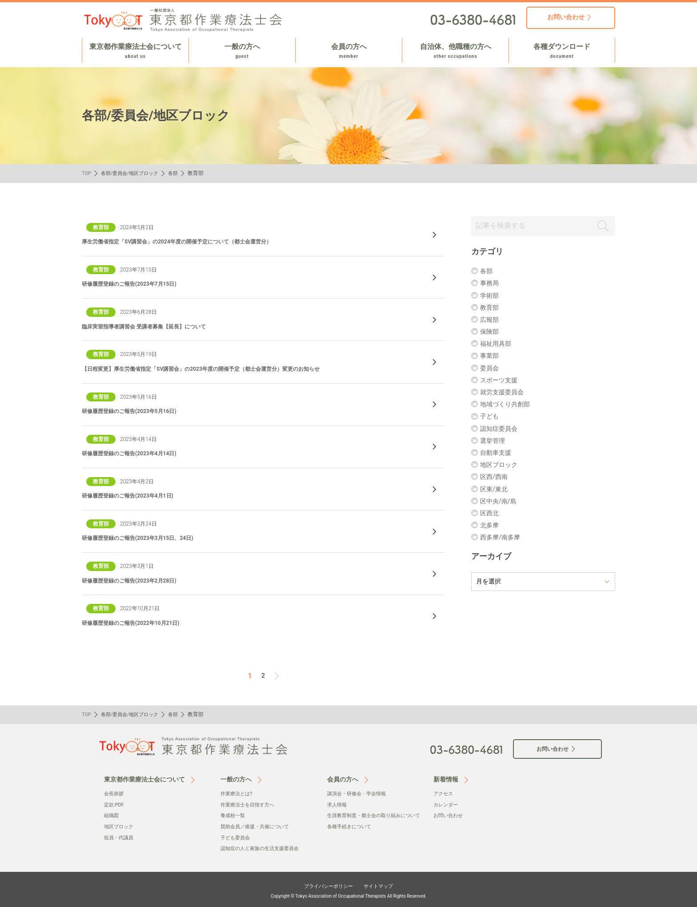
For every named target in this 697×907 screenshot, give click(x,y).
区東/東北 (496, 490)
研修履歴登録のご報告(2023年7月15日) (137, 283)
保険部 (490, 333)
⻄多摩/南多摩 (503, 538)
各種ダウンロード (562, 51)
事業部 (490, 357)
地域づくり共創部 (508, 405)
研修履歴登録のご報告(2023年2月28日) (137, 580)
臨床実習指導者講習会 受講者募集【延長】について (154, 326)
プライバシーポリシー (324, 883)
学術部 (490, 296)
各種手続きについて (351, 833)
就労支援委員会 (505, 393)
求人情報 (337, 803)
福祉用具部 (498, 345)
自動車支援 (498, 453)
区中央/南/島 (500, 502)
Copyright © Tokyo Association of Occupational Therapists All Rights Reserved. (348, 893)
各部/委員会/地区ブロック (133, 173)
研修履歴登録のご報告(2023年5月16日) (137, 410)
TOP (87, 173)
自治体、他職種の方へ (455, 51)
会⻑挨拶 (114, 792)
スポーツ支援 (501, 381)
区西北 (490, 514)
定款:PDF (115, 803)
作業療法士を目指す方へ (249, 803)
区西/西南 (496, 478)
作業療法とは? (237, 792)
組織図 (112, 813)
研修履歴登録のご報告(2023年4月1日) (135, 495)
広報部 (490, 320)
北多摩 (490, 526)
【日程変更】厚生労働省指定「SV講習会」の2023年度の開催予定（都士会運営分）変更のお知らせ (220, 368)
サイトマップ (385, 883)
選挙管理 (494, 441)
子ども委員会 (236, 835)
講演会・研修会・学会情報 (359, 792)
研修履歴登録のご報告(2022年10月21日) (139, 622)
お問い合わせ (449, 813)
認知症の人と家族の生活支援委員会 (263, 846)
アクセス (444, 792)
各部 (179, 173)
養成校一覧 (233, 813)
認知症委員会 (501, 429)
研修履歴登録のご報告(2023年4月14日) (137, 453)
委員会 (490, 369)
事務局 (490, 284)
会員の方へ (348, 51)
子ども (490, 417)
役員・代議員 (120, 835)
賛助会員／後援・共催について (257, 824)
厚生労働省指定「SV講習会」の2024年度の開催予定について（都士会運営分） (192, 241)
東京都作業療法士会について (135, 51)
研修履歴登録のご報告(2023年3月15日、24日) (147, 537)
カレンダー (446, 803)
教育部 (490, 308)
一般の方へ (242, 51)
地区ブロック (501, 466)
